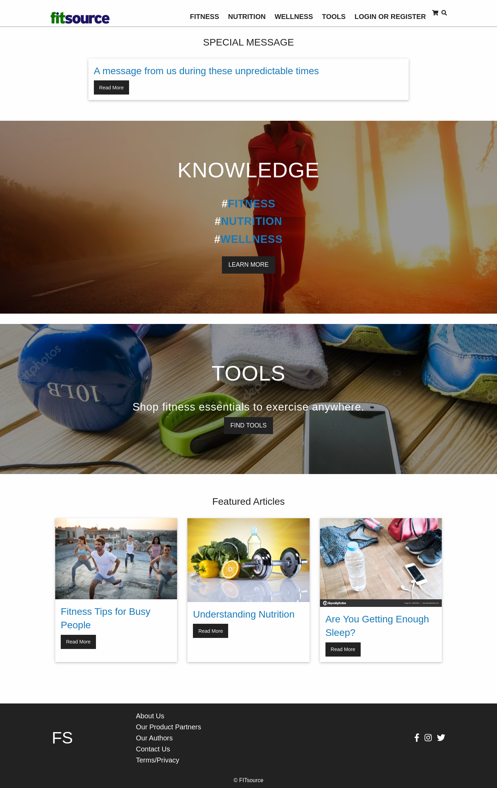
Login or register (390, 16)
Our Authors (154, 738)
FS (62, 738)
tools (334, 16)
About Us (150, 716)
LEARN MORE (248, 264)
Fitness (204, 16)
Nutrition (247, 16)
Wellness (294, 16)
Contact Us (153, 749)
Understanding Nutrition (243, 614)
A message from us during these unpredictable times (206, 71)
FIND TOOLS (249, 425)
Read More (111, 87)
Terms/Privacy (157, 760)
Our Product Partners (168, 727)
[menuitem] (204, 17)
